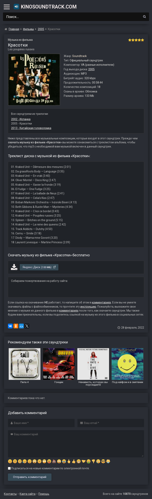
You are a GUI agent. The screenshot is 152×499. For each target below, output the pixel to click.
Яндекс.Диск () (39, 267)
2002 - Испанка (20, 119)
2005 (91, 69)
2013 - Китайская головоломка (31, 128)
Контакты (10, 493)
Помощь (43, 493)
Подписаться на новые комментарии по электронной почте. (49, 468)
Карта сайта (27, 493)
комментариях (101, 302)
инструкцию (88, 306)
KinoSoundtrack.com (45, 6)
